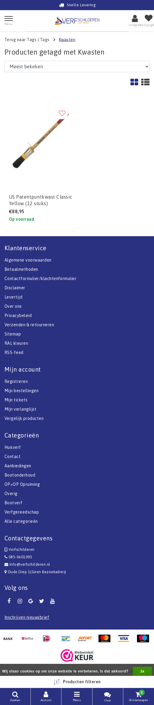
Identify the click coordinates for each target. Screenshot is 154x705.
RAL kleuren (16, 343)
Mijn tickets (16, 400)
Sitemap (12, 334)
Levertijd (13, 297)
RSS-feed (14, 352)
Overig (11, 493)
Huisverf (12, 447)
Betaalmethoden (21, 269)
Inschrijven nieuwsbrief (26, 617)
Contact (12, 456)
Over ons (13, 306)
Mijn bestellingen (21, 390)
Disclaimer (14, 287)
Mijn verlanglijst (20, 409)
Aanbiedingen (17, 465)
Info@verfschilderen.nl (27, 564)
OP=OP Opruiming (22, 484)
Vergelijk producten (24, 418)
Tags (45, 39)
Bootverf (13, 502)
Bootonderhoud (19, 475)
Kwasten (67, 39)
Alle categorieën (21, 521)
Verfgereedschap (21, 512)
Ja (142, 671)
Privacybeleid (18, 315)
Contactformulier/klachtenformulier (40, 278)
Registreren (16, 381)
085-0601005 (18, 557)
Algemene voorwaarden (28, 260)
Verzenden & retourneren (29, 324)
